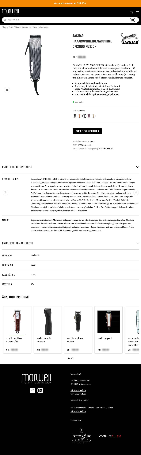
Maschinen (43, 27)
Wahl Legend (104, 338)
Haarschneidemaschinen (26, 27)
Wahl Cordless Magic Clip (14, 340)
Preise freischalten (87, 131)
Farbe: (75, 110)
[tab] (69, 358)
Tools (11, 27)
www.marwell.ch (78, 394)
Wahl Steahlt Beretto (44, 340)
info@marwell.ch (78, 390)
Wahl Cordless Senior (75, 340)
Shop (4, 27)
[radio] (75, 116)
